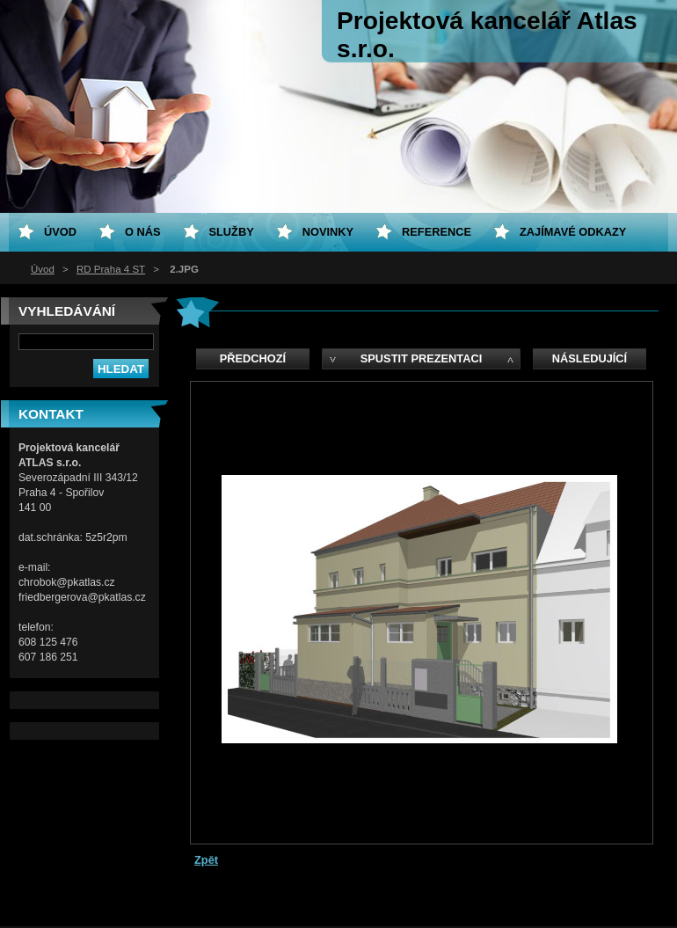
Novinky (327, 231)
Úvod (43, 269)
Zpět (206, 859)
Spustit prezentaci (421, 358)
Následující (589, 358)
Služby (231, 231)
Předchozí (253, 358)
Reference (436, 231)
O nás (143, 231)
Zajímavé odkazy (573, 231)
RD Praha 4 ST (110, 269)
